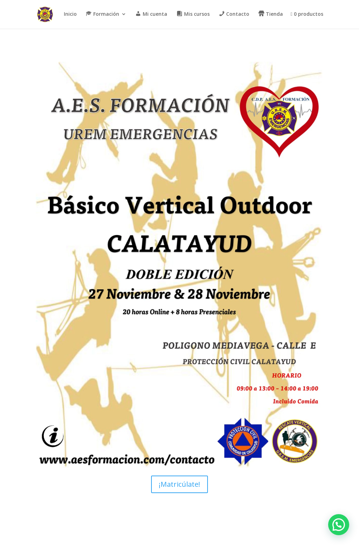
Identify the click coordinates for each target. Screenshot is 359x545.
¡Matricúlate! (179, 484)
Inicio (70, 14)
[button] (338, 524)
